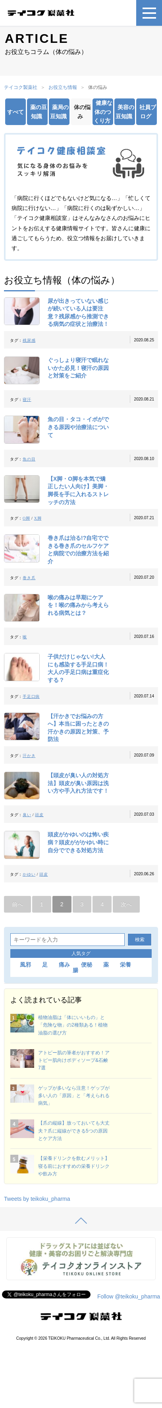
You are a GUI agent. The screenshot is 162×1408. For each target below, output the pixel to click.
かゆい (29, 874)
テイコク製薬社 (20, 87)
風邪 (25, 964)
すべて (15, 112)
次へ (126, 904)
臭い (27, 815)
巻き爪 (29, 578)
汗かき (29, 755)
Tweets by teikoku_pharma (37, 1199)
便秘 (86, 964)
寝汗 (27, 399)
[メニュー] (149, 13)
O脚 (26, 518)
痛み (64, 964)
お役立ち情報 (62, 87)
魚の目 (29, 459)
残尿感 (29, 340)
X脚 (38, 518)
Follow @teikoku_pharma (128, 1296)
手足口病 (31, 696)
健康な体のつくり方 (103, 112)
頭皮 (39, 815)
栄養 (125, 964)
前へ (17, 904)
